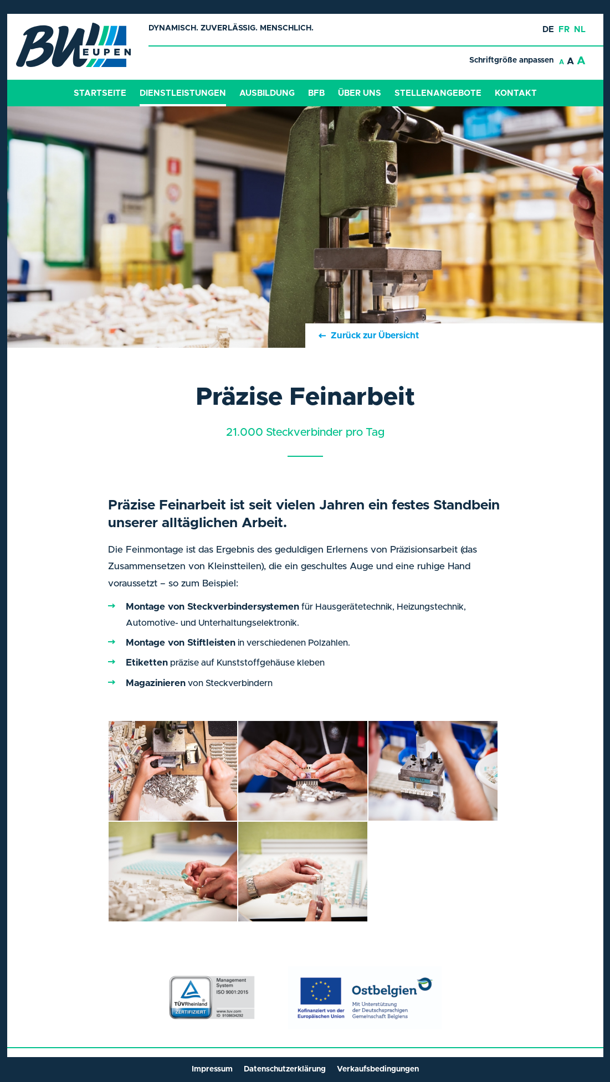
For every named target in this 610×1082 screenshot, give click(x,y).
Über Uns (359, 93)
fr (564, 29)
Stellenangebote (437, 93)
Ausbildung (267, 93)
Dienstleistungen (183, 93)
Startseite (100, 93)
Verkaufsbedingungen (378, 1069)
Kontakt (516, 93)
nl (580, 29)
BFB (316, 93)
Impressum (212, 1069)
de (548, 29)
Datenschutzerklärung (285, 1069)
